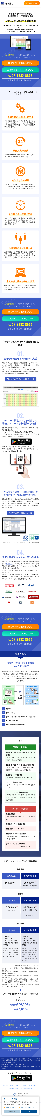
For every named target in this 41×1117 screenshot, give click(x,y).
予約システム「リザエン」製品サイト (19, 382)
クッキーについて (11, 1107)
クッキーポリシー (33, 1085)
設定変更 (12, 1111)
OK (29, 1111)
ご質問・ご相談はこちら (21, 63)
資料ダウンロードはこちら (21, 70)
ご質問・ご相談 (33, 3)
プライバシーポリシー (28, 1107)
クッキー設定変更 (13, 1088)
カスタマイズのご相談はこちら (19, 516)
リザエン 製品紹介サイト (26, 1088)
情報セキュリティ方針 (21, 1085)
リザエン (9, 567)
